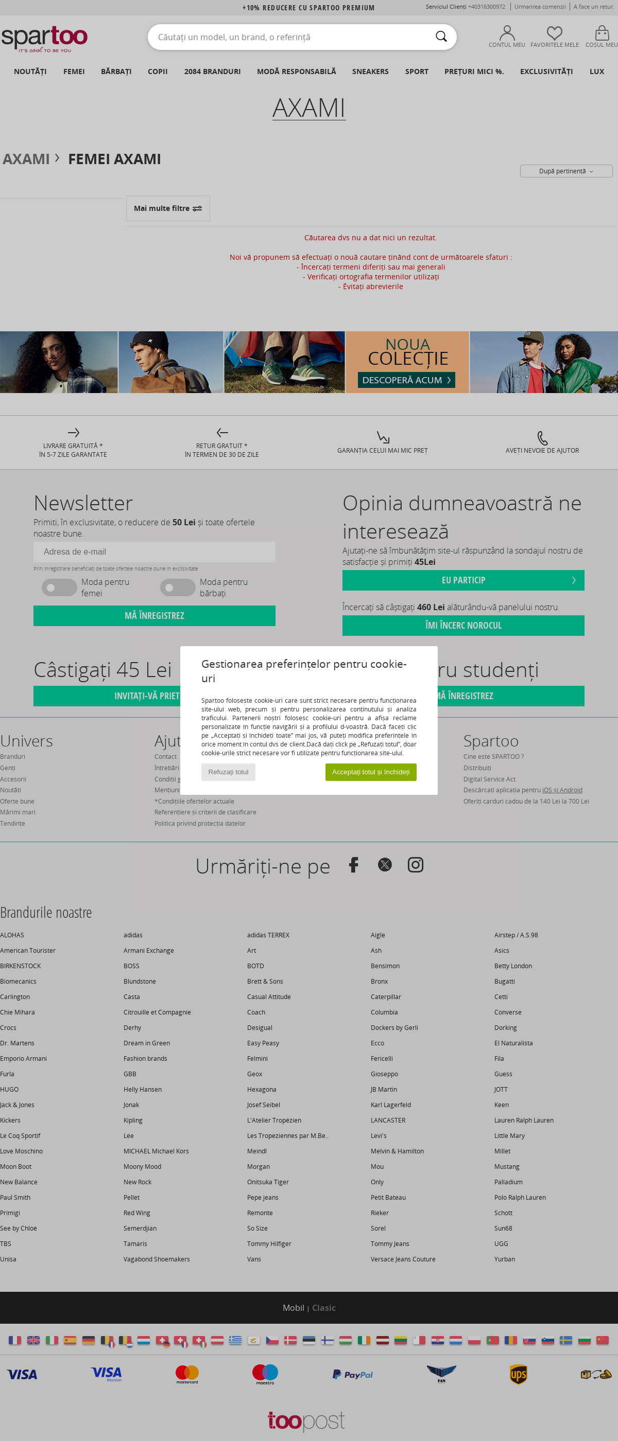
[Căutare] (441, 37)
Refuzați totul (229, 772)
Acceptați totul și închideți (370, 772)
